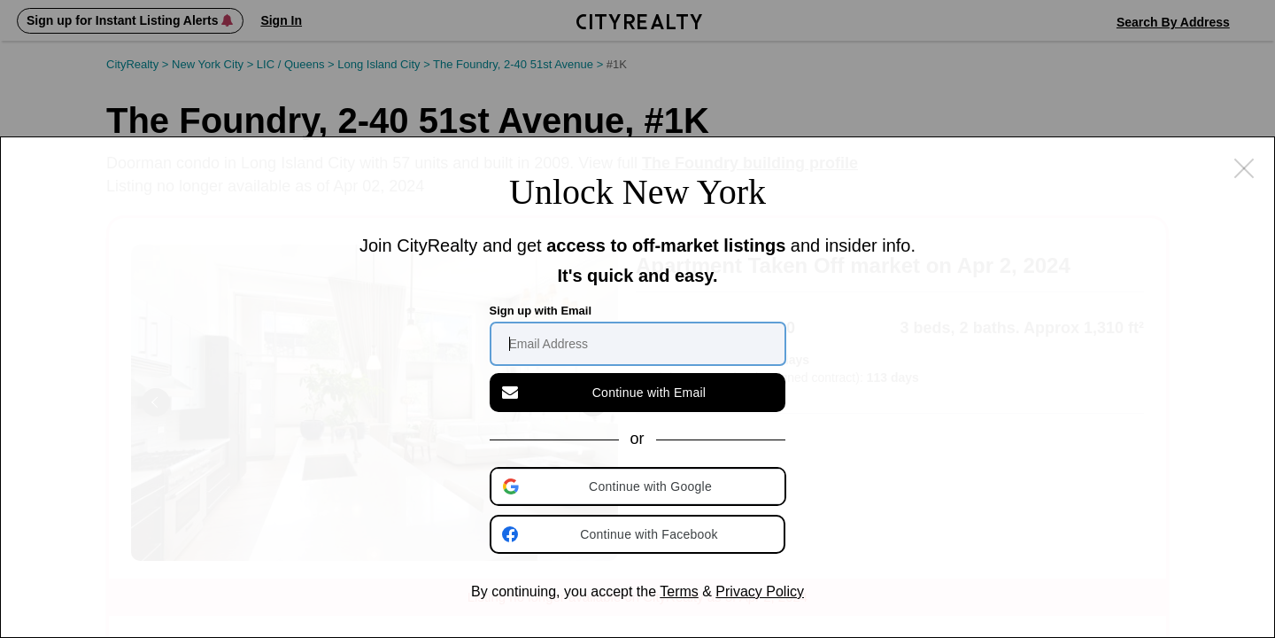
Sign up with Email (541, 310)
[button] (639, 486)
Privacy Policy (759, 591)
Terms (679, 591)
